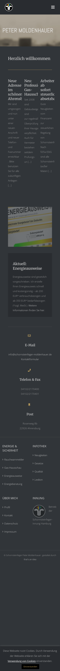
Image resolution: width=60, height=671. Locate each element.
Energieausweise (13, 475)
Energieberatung (13, 484)
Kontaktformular (30, 359)
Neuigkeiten (41, 455)
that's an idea (30, 559)
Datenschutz (11, 523)
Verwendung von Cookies (22, 661)
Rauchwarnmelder (14, 459)
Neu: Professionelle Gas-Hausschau (36, 87)
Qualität (39, 471)
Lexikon (39, 479)
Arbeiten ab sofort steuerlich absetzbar (48, 90)
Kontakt (8, 515)
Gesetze (39, 463)
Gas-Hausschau (12, 467)
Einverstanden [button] (30, 666)
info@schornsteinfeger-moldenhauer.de (30, 354)
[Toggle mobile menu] (53, 7)
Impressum (10, 531)
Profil (7, 507)
